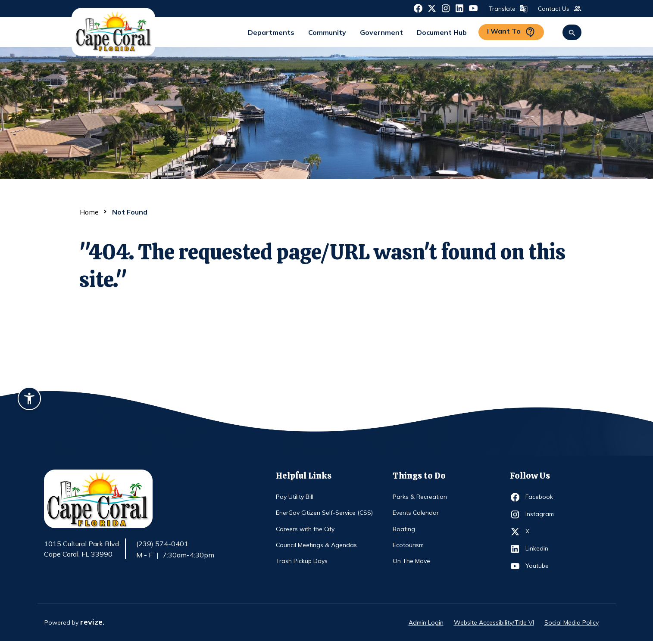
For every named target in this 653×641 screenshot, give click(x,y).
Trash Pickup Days (302, 561)
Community (327, 32)
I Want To (511, 32)
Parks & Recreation (420, 497)
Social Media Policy (571, 622)
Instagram (541, 514)
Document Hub (442, 32)
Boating (404, 529)
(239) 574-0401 (162, 543)
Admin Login (426, 622)
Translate (507, 8)
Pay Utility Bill (294, 497)
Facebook (541, 497)
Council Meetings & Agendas (316, 545)
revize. (92, 622)
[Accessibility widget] (29, 400)
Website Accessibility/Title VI (494, 622)
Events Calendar (416, 513)
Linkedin (541, 549)
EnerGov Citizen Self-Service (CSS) (324, 513)
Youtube (541, 566)
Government (381, 32)
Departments (271, 32)
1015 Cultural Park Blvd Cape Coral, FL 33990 (81, 549)
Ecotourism (408, 545)
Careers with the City (305, 529)
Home (89, 212)
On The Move (411, 561)
